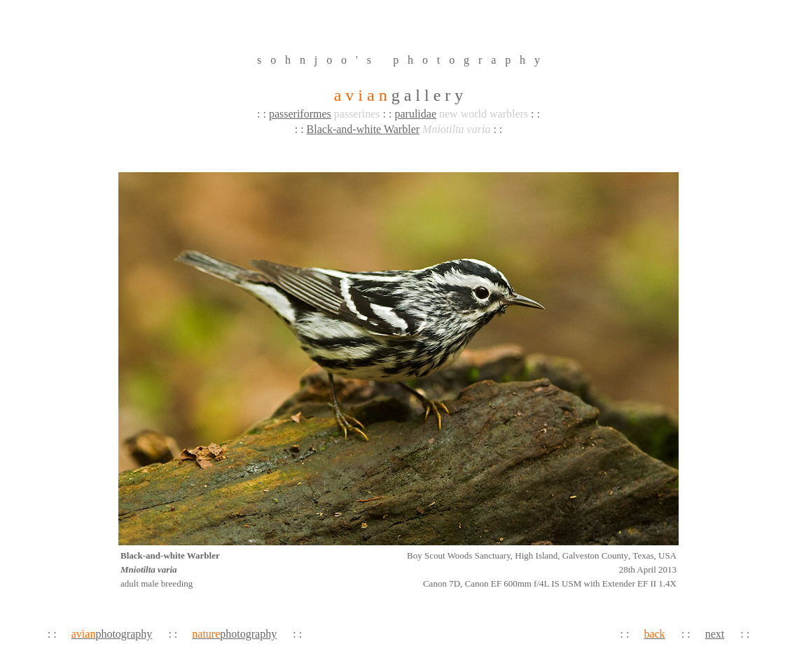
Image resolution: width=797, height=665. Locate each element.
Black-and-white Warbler (363, 129)
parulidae (415, 114)
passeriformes (300, 114)
